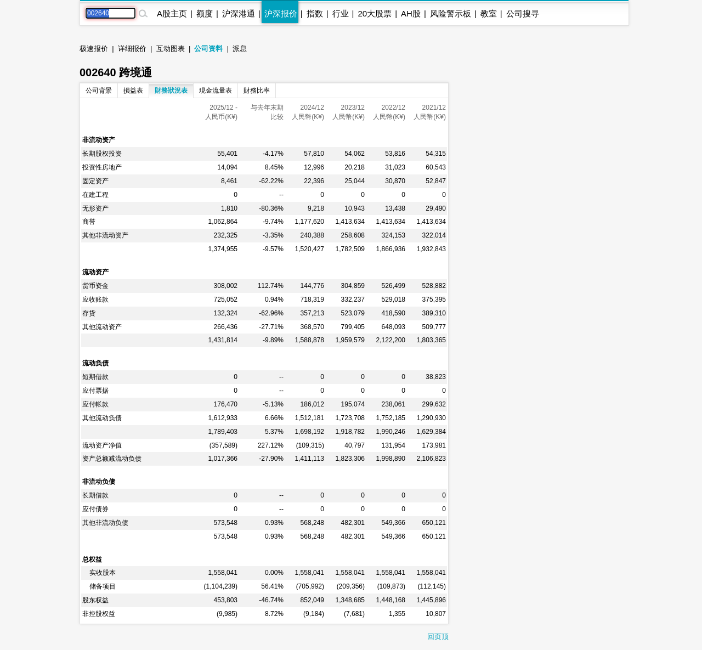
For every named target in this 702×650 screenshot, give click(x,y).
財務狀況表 (171, 90)
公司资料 (208, 48)
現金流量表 (215, 90)
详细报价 (132, 48)
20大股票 (375, 13)
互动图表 (170, 48)
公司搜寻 (522, 13)
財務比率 (257, 90)
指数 (315, 13)
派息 (240, 48)
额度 (204, 13)
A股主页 (172, 13)
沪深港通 (238, 13)
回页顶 (438, 636)
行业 (340, 13)
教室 (488, 13)
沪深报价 (280, 13)
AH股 (411, 13)
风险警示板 (450, 13)
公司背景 (99, 90)
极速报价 (94, 48)
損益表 (133, 90)
